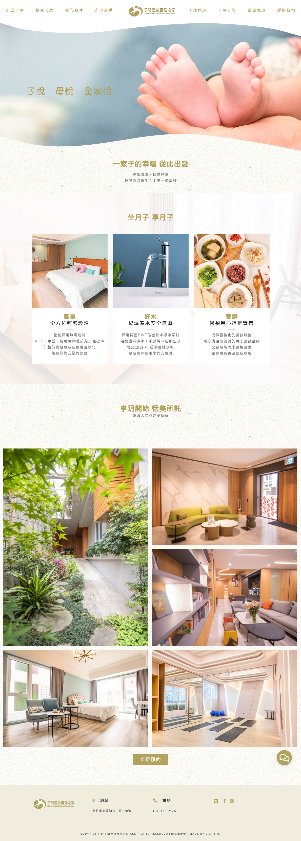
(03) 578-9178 (164, 811)
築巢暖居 (44, 10)
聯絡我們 (286, 10)
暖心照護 (74, 10)
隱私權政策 (178, 833)
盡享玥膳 (104, 10)
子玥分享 (227, 10)
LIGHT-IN (213, 833)
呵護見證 (197, 10)
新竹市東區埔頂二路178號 (111, 811)
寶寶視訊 (257, 10)
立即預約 (150, 759)
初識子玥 (15, 10)
